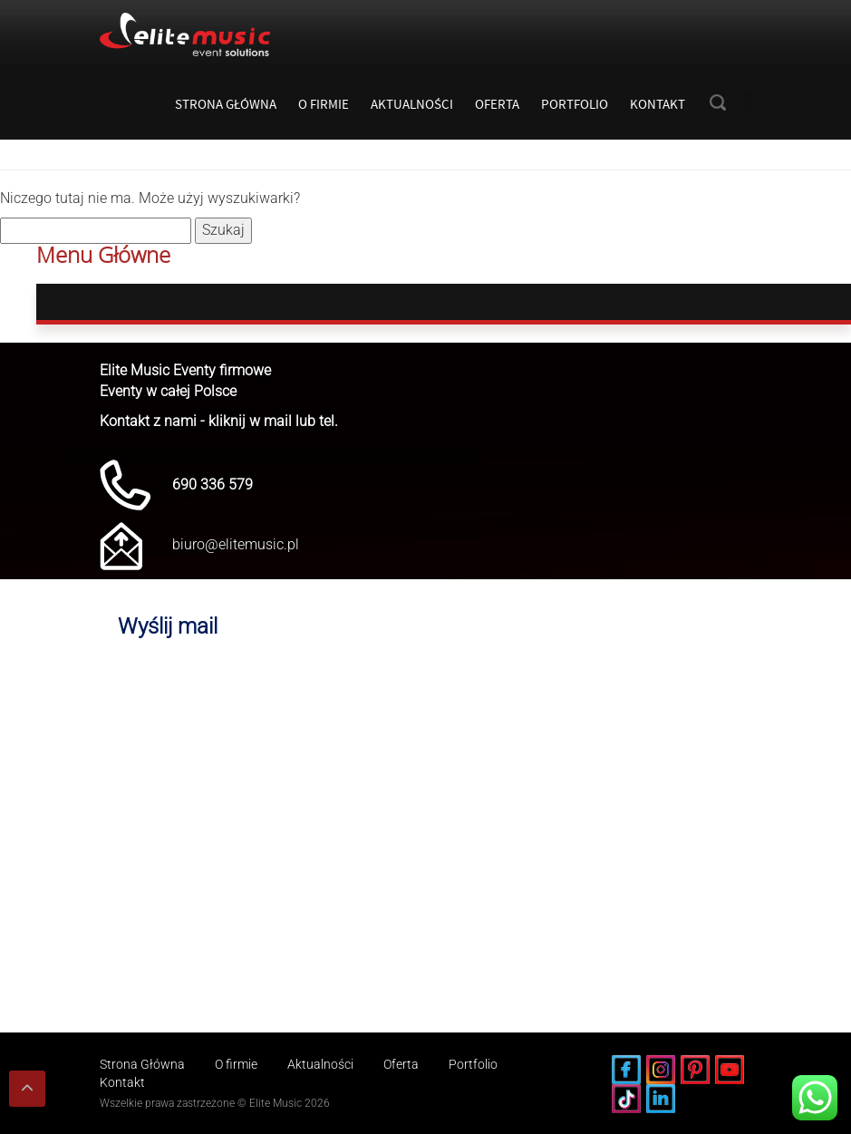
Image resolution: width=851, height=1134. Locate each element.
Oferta (497, 103)
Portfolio (574, 103)
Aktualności (412, 103)
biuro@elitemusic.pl (235, 544)
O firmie (323, 103)
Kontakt (657, 103)
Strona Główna (225, 103)
